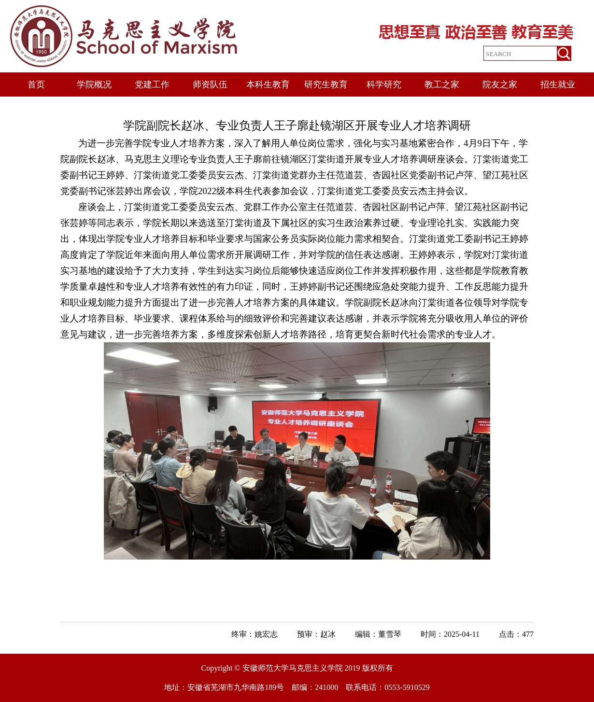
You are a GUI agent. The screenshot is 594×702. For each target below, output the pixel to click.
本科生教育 (268, 84)
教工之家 (441, 84)
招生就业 (557, 84)
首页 (36, 84)
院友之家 (499, 84)
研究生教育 (326, 84)
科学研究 (384, 84)
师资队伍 (210, 84)
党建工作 (152, 84)
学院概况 (94, 84)
